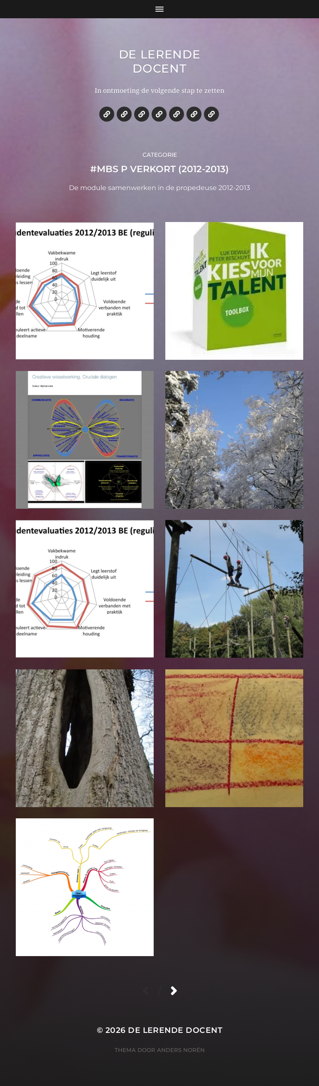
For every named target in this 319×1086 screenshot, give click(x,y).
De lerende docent (160, 61)
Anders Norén (181, 1050)
